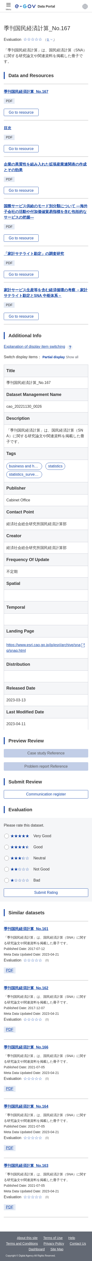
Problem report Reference (46, 766)
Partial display (54, 357)
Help (71, 1238)
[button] (85, 6)
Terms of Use (53, 1238)
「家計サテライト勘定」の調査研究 (34, 254)
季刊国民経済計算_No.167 (26, 92)
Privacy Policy (54, 1243)
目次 (7, 128)
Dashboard (37, 1249)
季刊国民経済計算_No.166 (26, 1047)
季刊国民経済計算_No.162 (26, 988)
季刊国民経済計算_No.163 (26, 1166)
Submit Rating (46, 893)
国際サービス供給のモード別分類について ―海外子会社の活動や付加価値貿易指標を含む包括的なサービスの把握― (46, 211)
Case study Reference (45, 753)
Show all (72, 357)
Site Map (56, 1249)
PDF (9, 970)
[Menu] (8, 6)
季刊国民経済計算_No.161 (26, 929)
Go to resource (21, 112)
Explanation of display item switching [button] (38, 347)
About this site (27, 1238)
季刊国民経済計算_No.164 (26, 1106)
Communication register (46, 794)
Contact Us (78, 1243)
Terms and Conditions (22, 1243)
